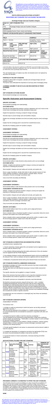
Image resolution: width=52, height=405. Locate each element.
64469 (7, 352)
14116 (7, 360)
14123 (7, 373)
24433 (7, 367)
